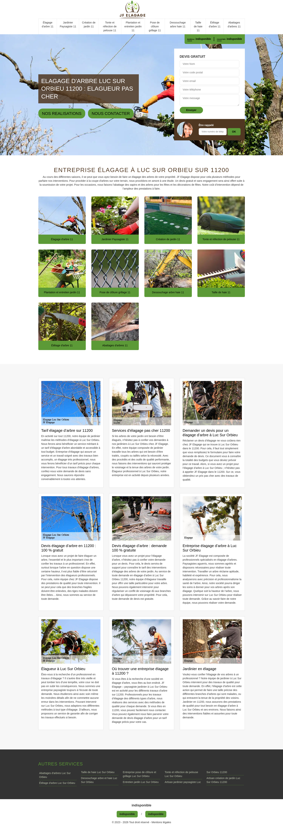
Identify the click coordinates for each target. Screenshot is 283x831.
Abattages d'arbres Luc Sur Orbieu (55, 775)
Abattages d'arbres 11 (234, 24)
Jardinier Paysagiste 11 (68, 24)
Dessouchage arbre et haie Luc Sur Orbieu (99, 780)
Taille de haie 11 (198, 26)
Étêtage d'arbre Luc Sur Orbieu (57, 782)
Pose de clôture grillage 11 (155, 26)
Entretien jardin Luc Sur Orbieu (141, 782)
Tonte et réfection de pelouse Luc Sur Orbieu (181, 774)
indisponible (203, 38)
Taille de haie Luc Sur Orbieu (97, 772)
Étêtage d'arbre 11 (214, 24)
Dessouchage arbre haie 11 (178, 24)
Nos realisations (61, 113)
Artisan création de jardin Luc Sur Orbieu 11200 (223, 780)
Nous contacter (111, 113)
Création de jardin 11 (88, 24)
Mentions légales (161, 822)
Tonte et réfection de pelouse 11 (109, 26)
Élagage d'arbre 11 (47, 24)
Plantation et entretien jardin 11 (133, 26)
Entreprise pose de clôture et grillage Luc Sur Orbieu (139, 774)
